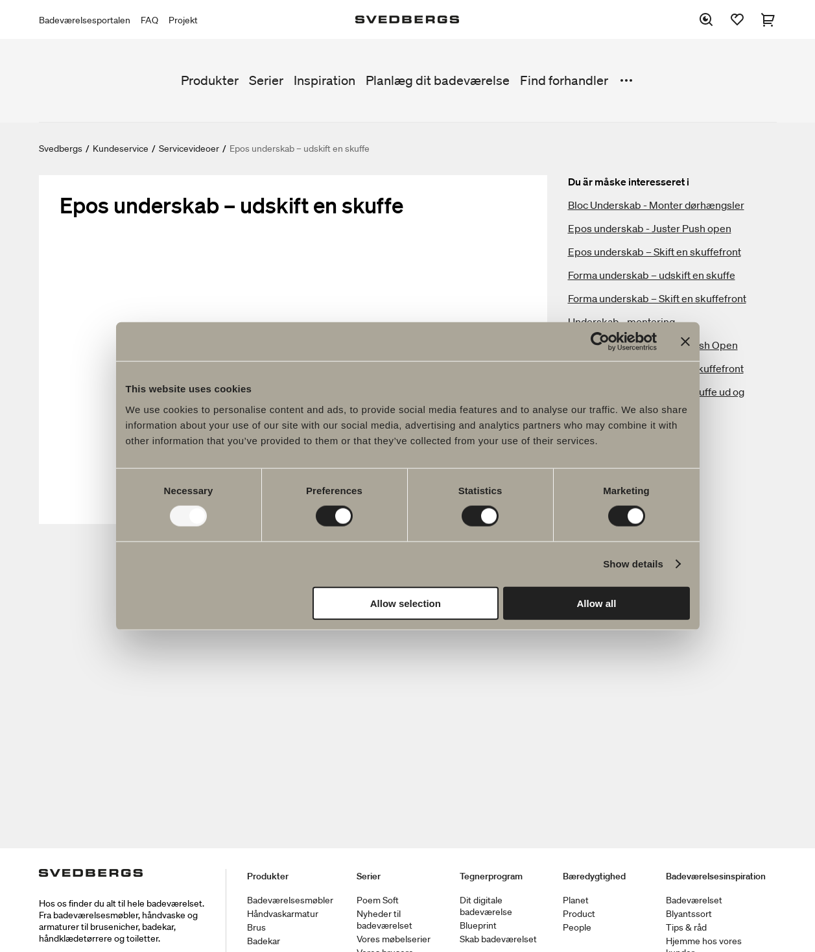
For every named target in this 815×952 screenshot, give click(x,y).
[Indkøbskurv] (768, 19)
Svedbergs (60, 148)
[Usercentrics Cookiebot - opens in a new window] (600, 341)
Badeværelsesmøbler (290, 900)
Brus (256, 927)
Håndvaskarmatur (282, 914)
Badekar (263, 941)
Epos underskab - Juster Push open (649, 228)
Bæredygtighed (594, 876)
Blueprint (478, 925)
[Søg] (706, 19)
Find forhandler (564, 80)
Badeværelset (694, 900)
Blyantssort (689, 914)
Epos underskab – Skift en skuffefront (654, 251)
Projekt (183, 20)
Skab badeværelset (498, 939)
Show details (633, 563)
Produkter (210, 80)
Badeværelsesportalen (84, 20)
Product (579, 914)
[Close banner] (685, 341)
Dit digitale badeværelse (486, 906)
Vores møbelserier (394, 939)
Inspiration (324, 80)
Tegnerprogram (491, 876)
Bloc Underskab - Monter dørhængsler (656, 204)
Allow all (597, 602)
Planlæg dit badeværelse (438, 80)
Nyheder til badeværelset (384, 919)
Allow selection (405, 602)
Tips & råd (686, 927)
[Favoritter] (737, 19)
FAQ (149, 20)
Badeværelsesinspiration (716, 876)
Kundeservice (120, 148)
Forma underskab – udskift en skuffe (651, 274)
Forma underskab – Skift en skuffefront (657, 298)
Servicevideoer (189, 148)
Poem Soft (378, 900)
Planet (576, 900)
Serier (266, 80)
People (577, 927)
